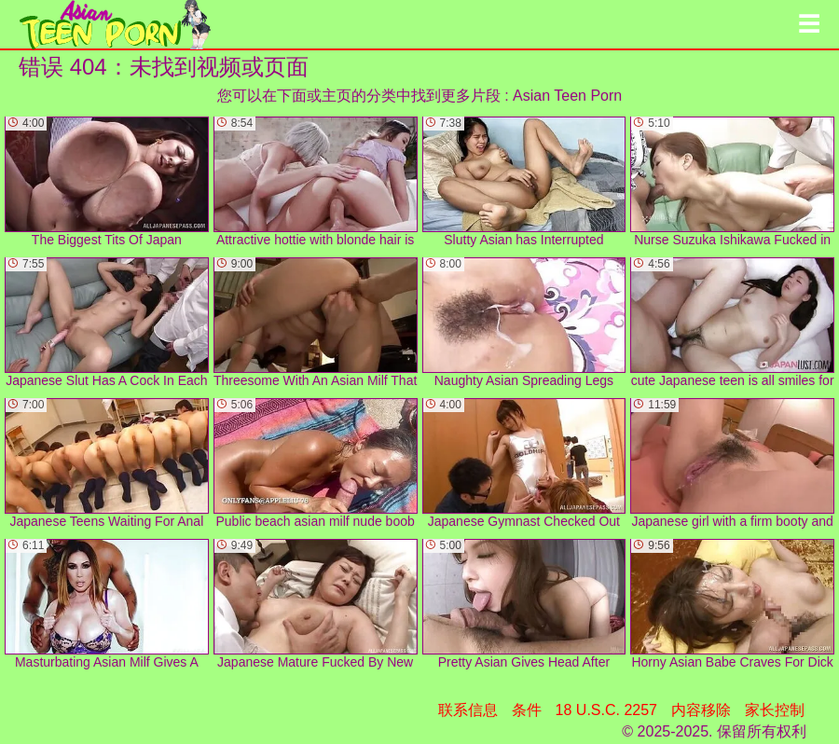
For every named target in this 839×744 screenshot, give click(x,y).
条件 (527, 710)
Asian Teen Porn (567, 95)
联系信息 (468, 710)
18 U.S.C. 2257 (606, 710)
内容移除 (701, 710)
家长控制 (775, 710)
